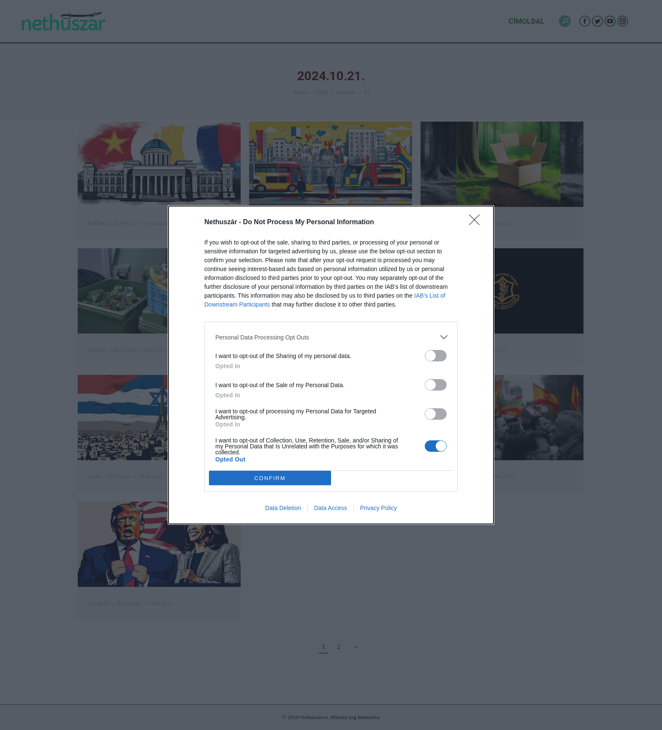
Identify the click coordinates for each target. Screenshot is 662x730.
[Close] (477, 222)
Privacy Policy (378, 508)
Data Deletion (283, 508)
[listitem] (331, 337)
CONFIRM (270, 478)
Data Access (330, 508)
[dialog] (331, 365)
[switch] (436, 355)
